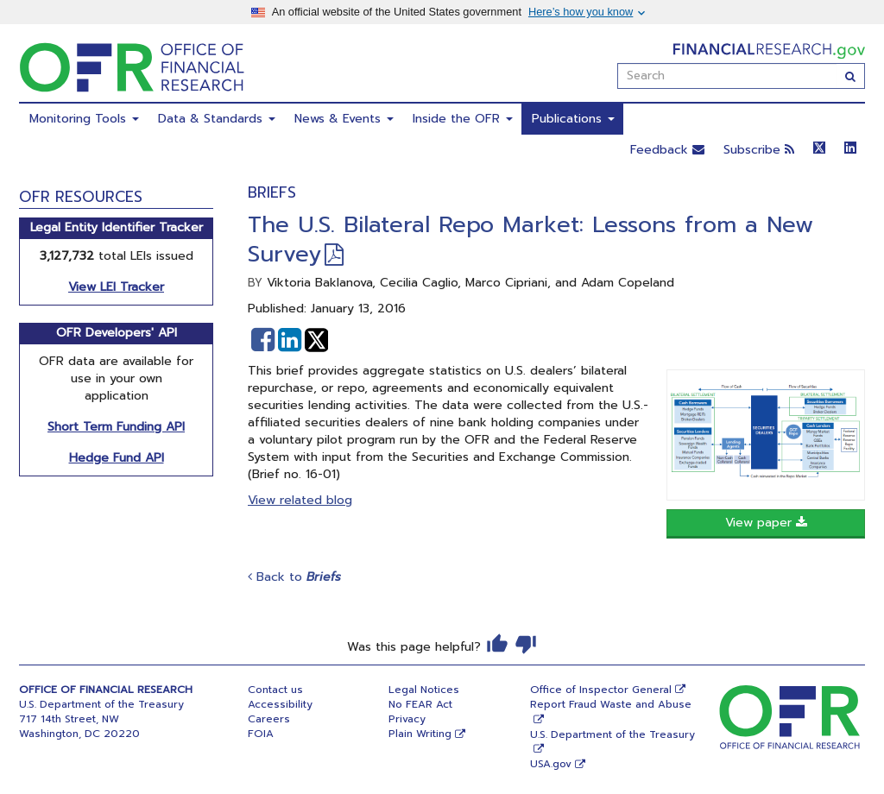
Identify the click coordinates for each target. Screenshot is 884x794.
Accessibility (280, 704)
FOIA (261, 733)
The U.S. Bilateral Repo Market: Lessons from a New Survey (530, 239)
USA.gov (550, 764)
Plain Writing (419, 733)
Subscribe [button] (758, 150)
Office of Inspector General (601, 689)
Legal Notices (423, 689)
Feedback (667, 150)
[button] (263, 340)
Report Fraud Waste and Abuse (610, 704)
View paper (766, 523)
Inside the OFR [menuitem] (463, 119)
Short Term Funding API (116, 427)
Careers (269, 719)
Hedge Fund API (116, 458)
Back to (294, 577)
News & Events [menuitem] (344, 119)
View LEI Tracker (116, 287)
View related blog (300, 500)
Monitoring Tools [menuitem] (84, 119)
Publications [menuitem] (573, 119)
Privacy (407, 719)
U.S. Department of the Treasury (612, 734)
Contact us (275, 689)
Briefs (272, 192)
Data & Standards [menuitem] (216, 119)
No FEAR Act (420, 704)
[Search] (851, 76)
